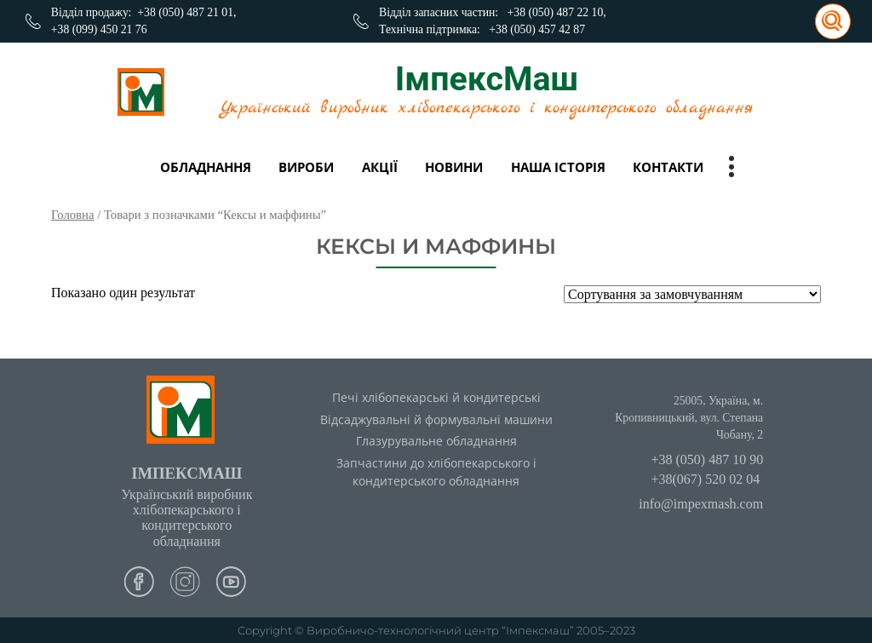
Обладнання (205, 166)
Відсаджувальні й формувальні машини (436, 419)
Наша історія (558, 166)
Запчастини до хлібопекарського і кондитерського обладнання (436, 472)
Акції (380, 166)
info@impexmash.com (701, 504)
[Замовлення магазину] (692, 294)
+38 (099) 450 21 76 (99, 29)
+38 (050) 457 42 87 (537, 29)
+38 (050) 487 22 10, (557, 12)
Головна (72, 214)
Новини (454, 166)
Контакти (668, 166)
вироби (306, 166)
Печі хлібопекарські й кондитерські (436, 397)
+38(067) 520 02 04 (705, 479)
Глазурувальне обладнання (436, 441)
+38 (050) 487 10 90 (707, 459)
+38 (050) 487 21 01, (186, 12)
